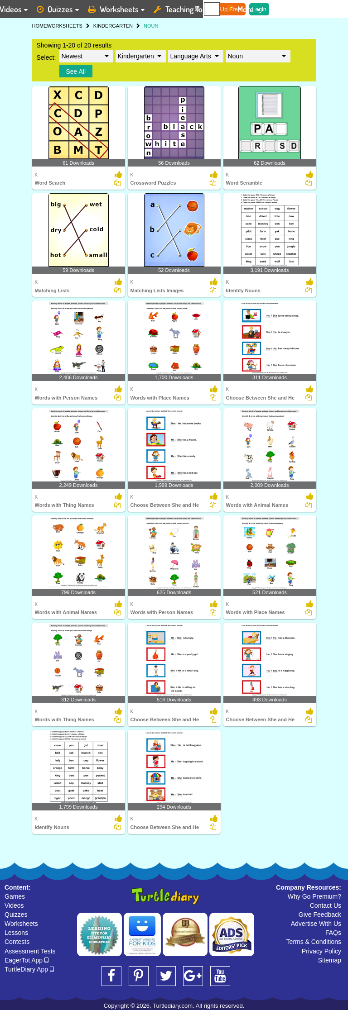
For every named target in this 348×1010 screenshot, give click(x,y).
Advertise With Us (316, 923)
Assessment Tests (30, 951)
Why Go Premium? (314, 896)
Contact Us (325, 905)
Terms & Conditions (313, 941)
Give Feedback (320, 914)
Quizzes (16, 914)
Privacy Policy (321, 951)
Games (15, 896)
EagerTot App (26, 960)
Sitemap (329, 960)
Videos (14, 905)
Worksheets (21, 923)
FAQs (333, 932)
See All (76, 71)
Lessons (16, 932)
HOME (39, 26)
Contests (17, 941)
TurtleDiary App (29, 969)
